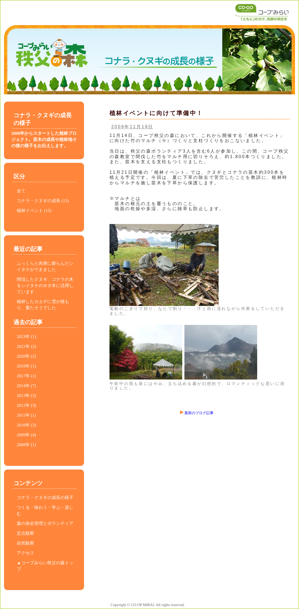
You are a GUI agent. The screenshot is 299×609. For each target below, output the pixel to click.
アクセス (25, 552)
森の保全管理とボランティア (45, 523)
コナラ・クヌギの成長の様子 (45, 497)
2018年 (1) (26, 366)
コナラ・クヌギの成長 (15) (43, 200)
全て (21, 190)
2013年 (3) (26, 395)
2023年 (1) (26, 336)
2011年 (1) (26, 415)
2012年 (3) (26, 405)
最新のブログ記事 (197, 413)
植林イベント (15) (34, 210)
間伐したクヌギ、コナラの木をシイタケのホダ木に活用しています (45, 285)
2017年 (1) (26, 375)
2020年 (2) (26, 356)
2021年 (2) (26, 346)
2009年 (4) (26, 434)
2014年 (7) (26, 385)
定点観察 (25, 533)
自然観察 (25, 543)
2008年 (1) (26, 444)
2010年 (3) (26, 425)
